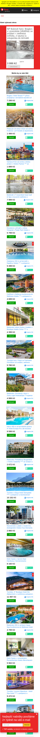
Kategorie (35, 10)
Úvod (2, 15)
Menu (24, 10)
